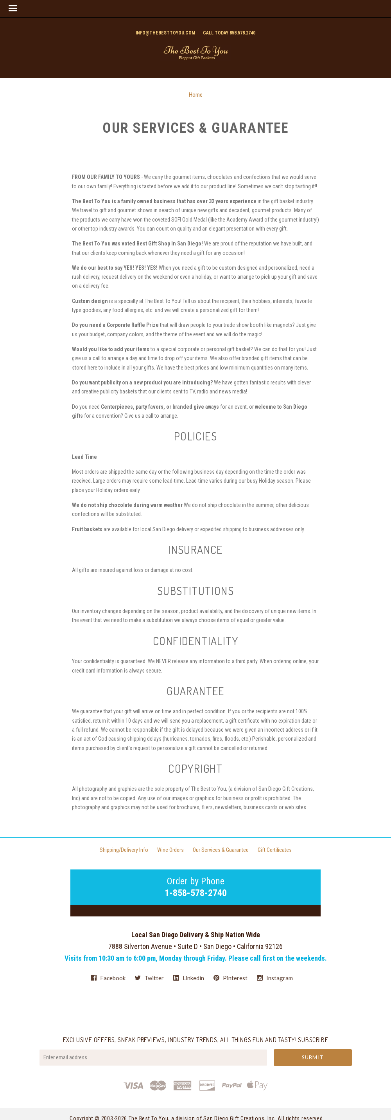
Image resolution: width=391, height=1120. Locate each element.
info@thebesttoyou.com (165, 33)
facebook (108, 977)
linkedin (188, 977)
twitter (149, 977)
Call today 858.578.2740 (229, 33)
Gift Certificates (275, 850)
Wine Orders (170, 850)
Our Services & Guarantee (221, 850)
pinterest (230, 977)
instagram (275, 977)
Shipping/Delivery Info (124, 850)
